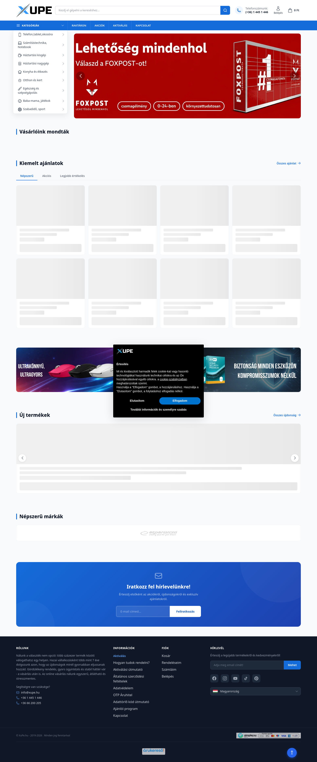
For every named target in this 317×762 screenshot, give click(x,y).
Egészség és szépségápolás (28, 90)
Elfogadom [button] (180, 400)
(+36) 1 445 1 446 (256, 12)
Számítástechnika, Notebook (32, 45)
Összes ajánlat (289, 163)
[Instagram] (225, 678)
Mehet (292, 665)
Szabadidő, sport (31, 109)
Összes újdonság (287, 415)
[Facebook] (214, 678)
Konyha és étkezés (33, 72)
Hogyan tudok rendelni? (131, 662)
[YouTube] (235, 678)
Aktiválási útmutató (128, 669)
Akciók (100, 25)
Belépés (168, 676)
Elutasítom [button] (137, 400)
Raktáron (79, 25)
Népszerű (26, 176)
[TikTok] (246, 678)
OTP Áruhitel (122, 695)
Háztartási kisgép (32, 55)
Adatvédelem (123, 688)
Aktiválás (120, 25)
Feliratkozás (185, 611)
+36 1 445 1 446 (29, 698)
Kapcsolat (143, 25)
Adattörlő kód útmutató (131, 702)
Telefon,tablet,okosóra (35, 34)
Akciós (46, 176)
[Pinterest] (256, 678)
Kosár (166, 656)
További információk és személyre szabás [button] (158, 409)
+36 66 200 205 (28, 703)
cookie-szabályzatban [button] (173, 379)
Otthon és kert (30, 80)
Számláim (169, 669)
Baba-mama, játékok (34, 101)
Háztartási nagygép (33, 63)
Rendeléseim (171, 662)
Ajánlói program (125, 708)
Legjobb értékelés (72, 176)
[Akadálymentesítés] (292, 753)
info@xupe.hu (28, 692)
